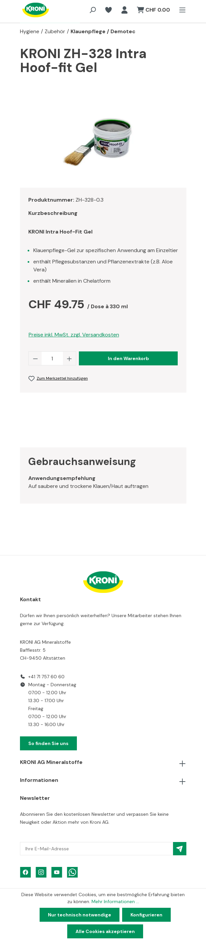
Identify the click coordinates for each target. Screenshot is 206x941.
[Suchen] (93, 10)
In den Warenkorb (128, 358)
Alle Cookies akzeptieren (105, 931)
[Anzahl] (52, 358)
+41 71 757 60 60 (46, 677)
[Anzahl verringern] (35, 358)
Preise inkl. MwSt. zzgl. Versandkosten (74, 334)
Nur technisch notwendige (79, 915)
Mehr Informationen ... (115, 901)
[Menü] (180, 10)
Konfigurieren (146, 915)
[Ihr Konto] (124, 10)
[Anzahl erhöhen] (70, 358)
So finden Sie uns (48, 743)
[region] (103, 145)
